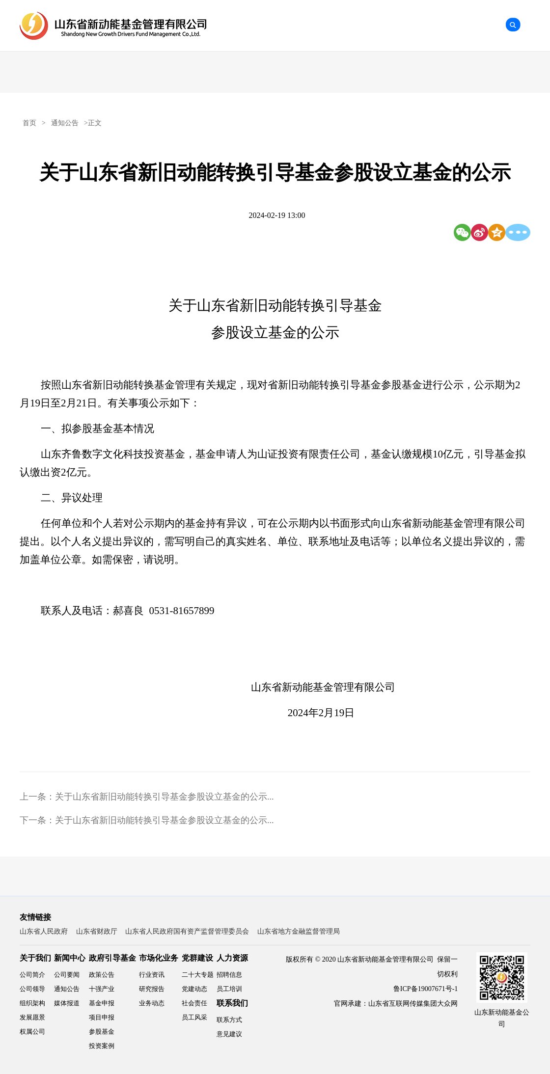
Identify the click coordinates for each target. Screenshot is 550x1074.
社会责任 (194, 1003)
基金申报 (101, 1003)
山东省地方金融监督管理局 (298, 931)
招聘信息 (229, 974)
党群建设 (197, 958)
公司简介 (32, 974)
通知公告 (65, 123)
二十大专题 (198, 974)
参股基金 (101, 1031)
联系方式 (229, 1019)
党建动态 (194, 989)
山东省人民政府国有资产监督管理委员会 (187, 931)
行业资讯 (152, 974)
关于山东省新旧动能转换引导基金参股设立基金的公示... (164, 797)
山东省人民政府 (44, 931)
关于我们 (35, 958)
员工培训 (229, 989)
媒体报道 (67, 1003)
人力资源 (232, 958)
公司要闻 (67, 974)
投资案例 (101, 1045)
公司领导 (32, 989)
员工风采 (194, 1017)
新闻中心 (69, 958)
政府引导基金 (112, 958)
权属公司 (32, 1031)
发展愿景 (32, 1017)
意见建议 (229, 1034)
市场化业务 (158, 958)
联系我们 (232, 1003)
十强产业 (101, 989)
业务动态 (152, 1003)
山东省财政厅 (96, 931)
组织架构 (32, 1003)
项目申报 (101, 1017)
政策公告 (101, 974)
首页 (29, 123)
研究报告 (152, 989)
